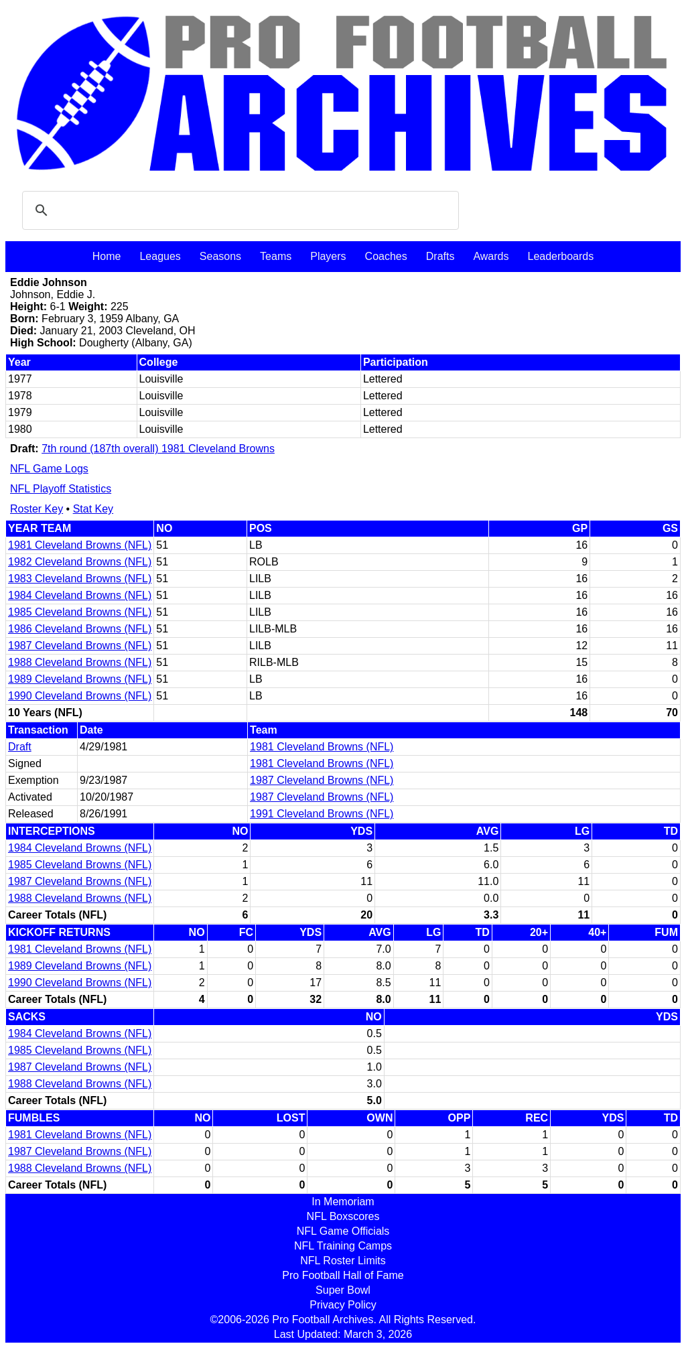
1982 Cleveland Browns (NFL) (79, 561)
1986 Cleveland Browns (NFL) (79, 628)
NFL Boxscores (343, 1216)
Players (328, 256)
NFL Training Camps (343, 1246)
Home (106, 256)
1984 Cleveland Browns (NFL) (79, 595)
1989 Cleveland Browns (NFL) (79, 679)
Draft (19, 746)
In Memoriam (343, 1201)
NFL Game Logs (49, 468)
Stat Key (93, 509)
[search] (238, 210)
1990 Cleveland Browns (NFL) (79, 695)
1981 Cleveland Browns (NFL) (79, 545)
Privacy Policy (343, 1304)
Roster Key (36, 509)
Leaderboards (560, 256)
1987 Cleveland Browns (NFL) (79, 645)
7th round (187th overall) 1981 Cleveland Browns (158, 448)
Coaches (386, 256)
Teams (275, 256)
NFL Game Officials (343, 1231)
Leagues (159, 256)
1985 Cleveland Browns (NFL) (79, 612)
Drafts (440, 256)
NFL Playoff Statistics (60, 488)
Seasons (220, 256)
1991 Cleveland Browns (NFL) (321, 813)
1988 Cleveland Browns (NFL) (79, 662)
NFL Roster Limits (342, 1260)
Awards (490, 256)
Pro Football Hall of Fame (342, 1275)
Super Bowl (343, 1290)
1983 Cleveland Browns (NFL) (79, 578)
